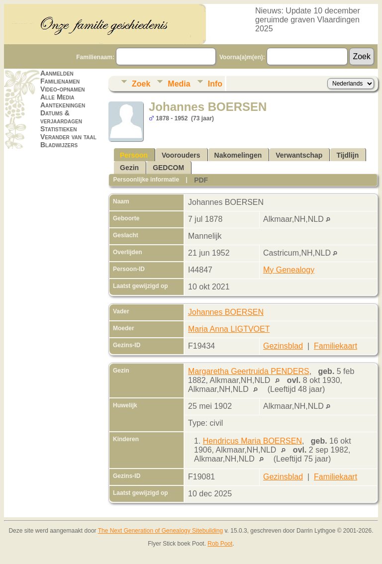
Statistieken (58, 129)
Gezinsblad (283, 346)
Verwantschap (299, 155)
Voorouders (181, 155)
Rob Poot (219, 543)
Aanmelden (57, 73)
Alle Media (57, 97)
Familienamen (60, 81)
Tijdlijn (347, 155)
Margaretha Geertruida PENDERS (248, 371)
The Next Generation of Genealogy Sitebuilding (160, 530)
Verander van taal (68, 137)
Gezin (129, 168)
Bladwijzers (59, 145)
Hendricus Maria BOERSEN (252, 441)
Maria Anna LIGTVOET (229, 329)
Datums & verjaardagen (61, 117)
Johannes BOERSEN (226, 312)
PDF (201, 180)
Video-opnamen (62, 89)
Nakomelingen (238, 155)
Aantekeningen (62, 105)
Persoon (134, 155)
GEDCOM (168, 168)
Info (215, 84)
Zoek (141, 84)
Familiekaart (335, 346)
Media (179, 84)
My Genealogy (288, 270)
